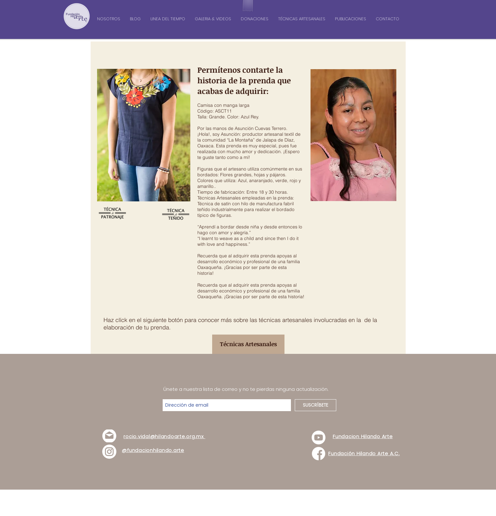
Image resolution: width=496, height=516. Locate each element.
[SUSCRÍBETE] (315, 405)
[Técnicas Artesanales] (248, 344)
